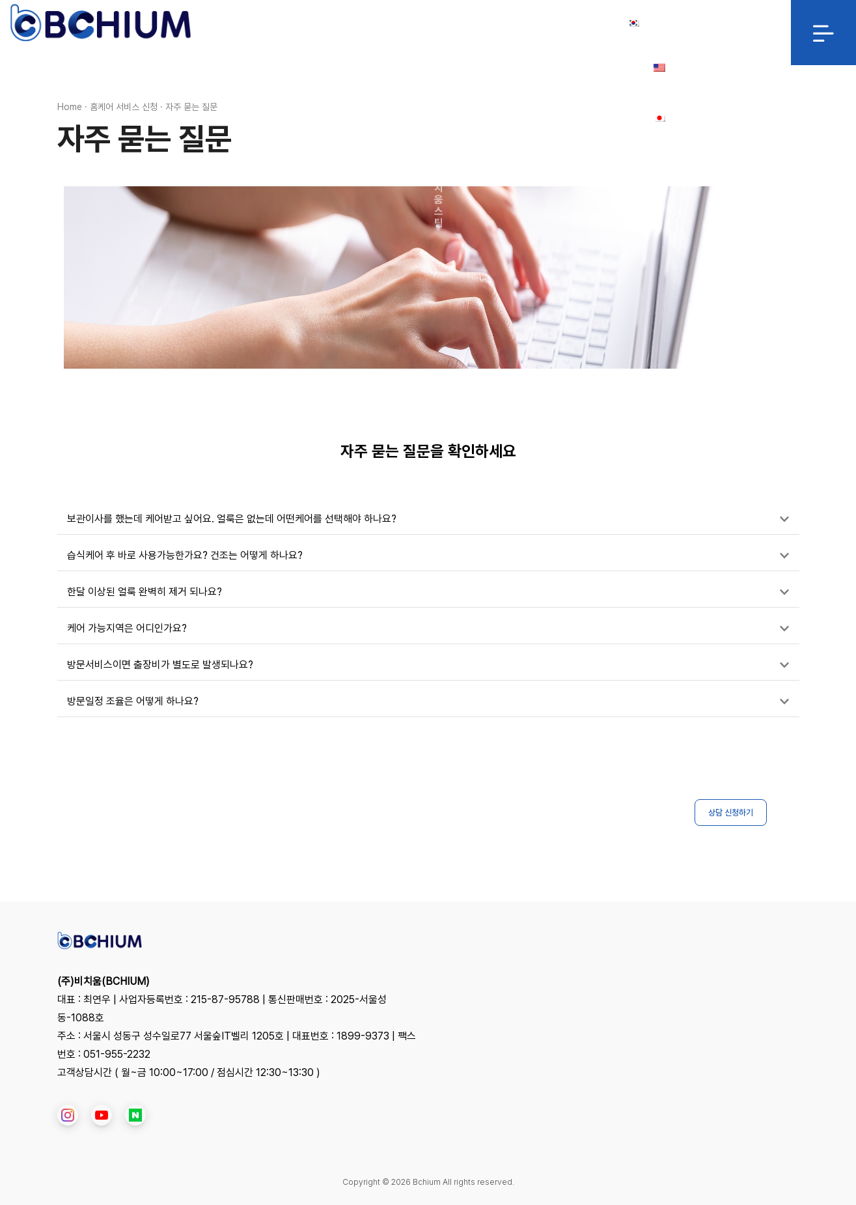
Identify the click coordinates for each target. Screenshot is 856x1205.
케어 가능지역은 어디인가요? (127, 628)
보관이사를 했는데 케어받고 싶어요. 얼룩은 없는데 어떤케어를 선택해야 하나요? (231, 519)
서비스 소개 (304, 23)
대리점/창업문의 (514, 23)
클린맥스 (365, 23)
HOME (245, 23)
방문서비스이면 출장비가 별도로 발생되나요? (160, 665)
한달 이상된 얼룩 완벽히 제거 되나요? (144, 592)
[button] (428, 519)
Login (582, 23)
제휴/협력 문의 (432, 23)
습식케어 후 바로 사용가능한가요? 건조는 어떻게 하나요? (185, 555)
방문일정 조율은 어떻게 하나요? (133, 701)
